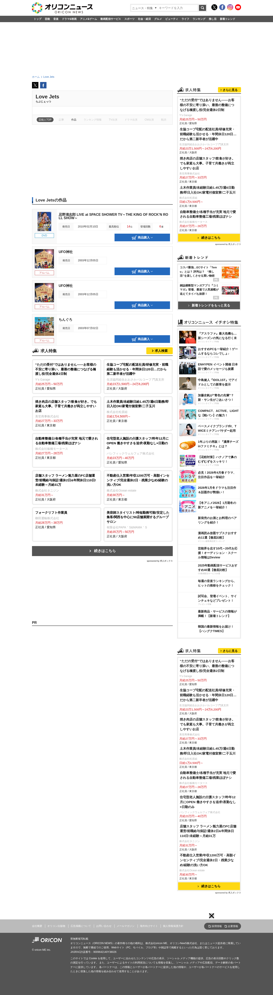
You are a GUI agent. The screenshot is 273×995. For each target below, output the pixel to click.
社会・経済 (144, 18)
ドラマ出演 (131, 119)
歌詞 (163, 119)
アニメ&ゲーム (88, 18)
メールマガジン (126, 926)
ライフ (185, 18)
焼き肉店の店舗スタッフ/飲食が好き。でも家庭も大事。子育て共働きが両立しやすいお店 (207, 163)
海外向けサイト (149, 926)
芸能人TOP (45, 119)
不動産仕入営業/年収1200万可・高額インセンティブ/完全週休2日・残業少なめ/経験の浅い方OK (208, 860)
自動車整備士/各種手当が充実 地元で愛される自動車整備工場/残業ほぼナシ (208, 214)
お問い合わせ (104, 926)
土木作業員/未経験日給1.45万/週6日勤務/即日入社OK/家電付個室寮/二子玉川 (207, 190)
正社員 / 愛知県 (66, 376)
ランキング (199, 18)
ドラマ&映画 (69, 18)
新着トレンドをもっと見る (209, 305)
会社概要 (37, 926)
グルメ (158, 18)
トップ (37, 18)
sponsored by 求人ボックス (160, 561)
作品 (73, 119)
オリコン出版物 (56, 926)
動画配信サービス (110, 18)
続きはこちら (105, 551)
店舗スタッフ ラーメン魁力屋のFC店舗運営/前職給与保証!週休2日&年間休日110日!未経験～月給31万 (208, 831)
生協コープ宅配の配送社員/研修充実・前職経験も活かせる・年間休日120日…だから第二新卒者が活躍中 (208, 134)
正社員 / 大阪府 (138, 376)
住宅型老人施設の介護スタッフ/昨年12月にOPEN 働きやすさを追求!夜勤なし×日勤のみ (208, 802)
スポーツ (129, 18)
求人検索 (161, 350)
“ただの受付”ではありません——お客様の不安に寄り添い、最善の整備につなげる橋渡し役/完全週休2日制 (207, 105)
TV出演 (113, 119)
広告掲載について (81, 926)
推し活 (212, 18)
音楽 (55, 18)
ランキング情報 (93, 119)
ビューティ (171, 18)
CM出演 (149, 119)
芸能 (47, 18)
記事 (61, 119)
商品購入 (142, 238)
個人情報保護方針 (173, 926)
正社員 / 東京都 (66, 413)
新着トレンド (227, 18)
